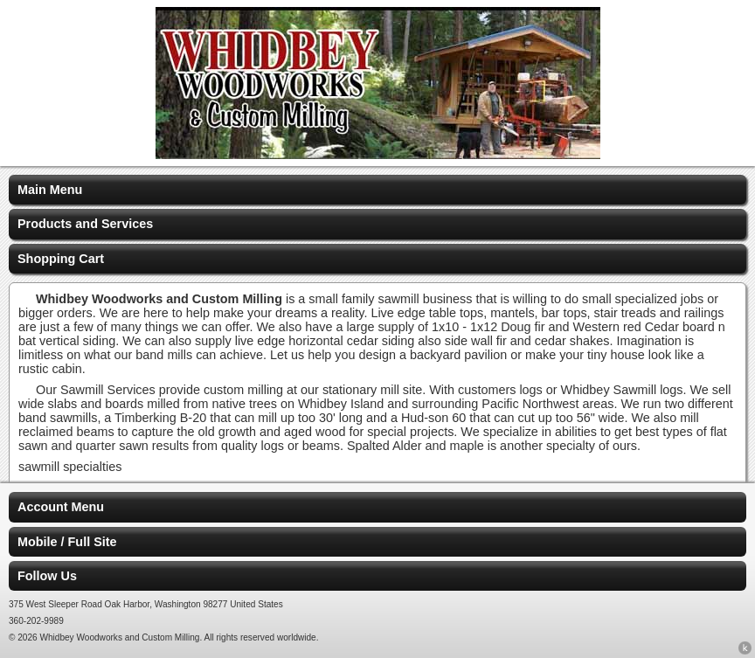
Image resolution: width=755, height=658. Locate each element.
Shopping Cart (60, 259)
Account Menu (60, 507)
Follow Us (47, 576)
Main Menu (49, 190)
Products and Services (85, 224)
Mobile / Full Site (67, 542)
